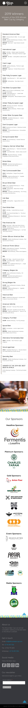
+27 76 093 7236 (9, 645)
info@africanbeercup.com (14, 641)
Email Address (7, 680)
